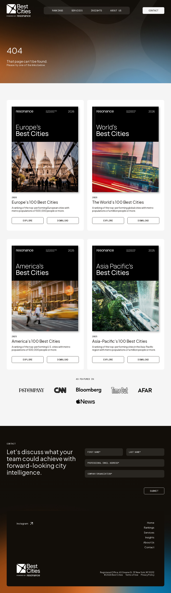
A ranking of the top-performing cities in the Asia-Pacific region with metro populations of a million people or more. (124, 348)
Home (150, 522)
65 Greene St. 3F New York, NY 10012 (136, 572)
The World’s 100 (118, 202)
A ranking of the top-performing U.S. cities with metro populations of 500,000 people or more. (41, 348)
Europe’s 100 (35, 202)
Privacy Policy (147, 575)
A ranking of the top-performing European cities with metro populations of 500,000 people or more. (40, 209)
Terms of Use (131, 575)
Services (76, 10)
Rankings (57, 10)
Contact (153, 10)
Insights (96, 10)
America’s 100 (36, 341)
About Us (115, 10)
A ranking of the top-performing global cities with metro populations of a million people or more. (122, 209)
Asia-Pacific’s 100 (119, 341)
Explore (28, 220)
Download (62, 220)
